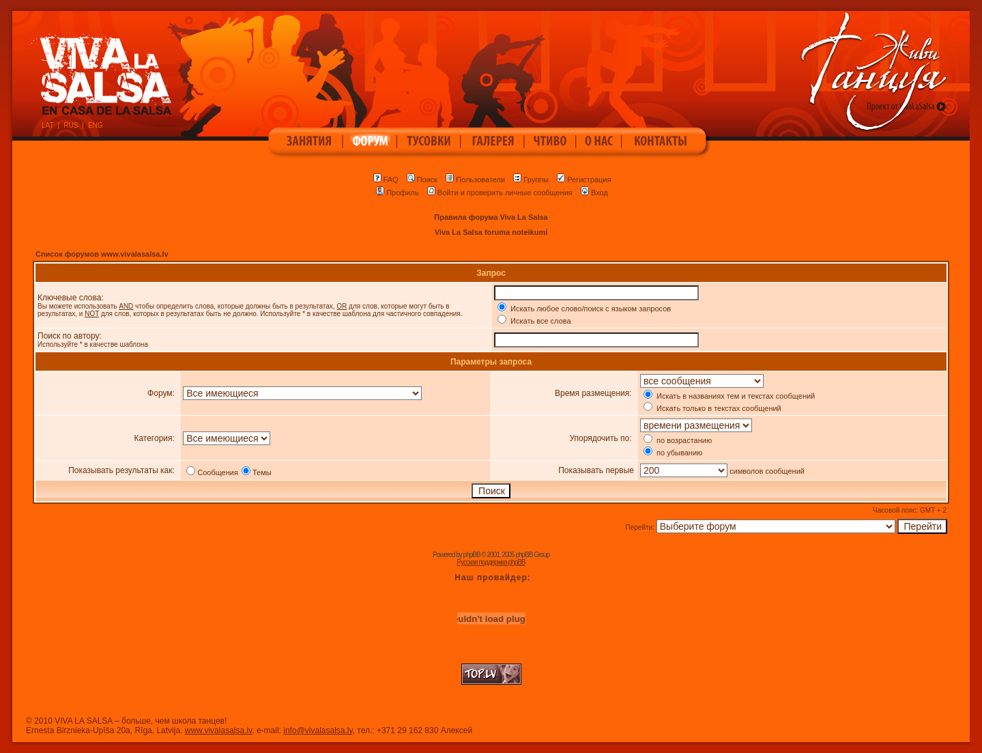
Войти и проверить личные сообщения (500, 192)
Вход (594, 192)
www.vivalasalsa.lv (218, 730)
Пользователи (475, 179)
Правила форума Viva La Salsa (490, 217)
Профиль (397, 192)
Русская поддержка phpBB (491, 562)
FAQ (386, 179)
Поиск (422, 179)
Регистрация (584, 179)
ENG (95, 125)
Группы (531, 179)
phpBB (471, 554)
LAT (48, 125)
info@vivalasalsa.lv (317, 730)
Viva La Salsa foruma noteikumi (491, 232)
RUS (70, 125)
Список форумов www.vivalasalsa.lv (102, 254)
